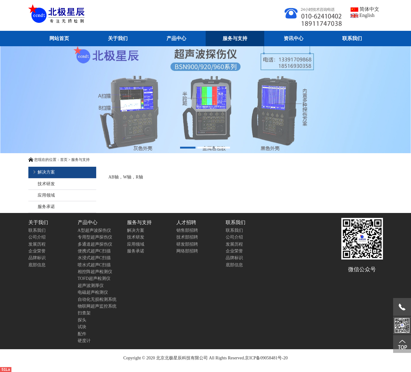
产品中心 (176, 38)
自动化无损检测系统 (97, 299)
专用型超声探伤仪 (95, 237)
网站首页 (59, 38)
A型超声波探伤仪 (94, 230)
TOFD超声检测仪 (94, 278)
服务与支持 (235, 38)
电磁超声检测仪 (93, 292)
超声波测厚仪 (91, 285)
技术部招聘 (187, 237)
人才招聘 (186, 222)
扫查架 (84, 313)
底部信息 (37, 265)
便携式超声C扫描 (94, 251)
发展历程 (37, 244)
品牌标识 (37, 257)
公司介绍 (37, 237)
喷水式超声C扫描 (94, 265)
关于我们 (118, 38)
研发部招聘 (187, 244)
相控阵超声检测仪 (95, 271)
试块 (82, 327)
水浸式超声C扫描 (94, 257)
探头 (82, 320)
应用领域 (46, 195)
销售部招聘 (187, 230)
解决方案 (46, 172)
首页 (64, 159)
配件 (82, 334)
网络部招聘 (187, 251)
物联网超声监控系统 (97, 306)
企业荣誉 (37, 251)
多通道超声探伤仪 (95, 244)
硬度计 (84, 340)
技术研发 (46, 184)
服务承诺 (46, 206)
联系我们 (352, 38)
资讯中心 (293, 38)
